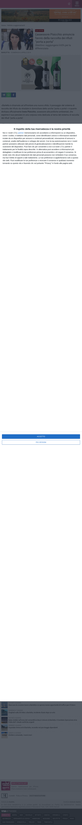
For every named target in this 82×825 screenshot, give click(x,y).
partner (21, 133)
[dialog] (41, 412)
